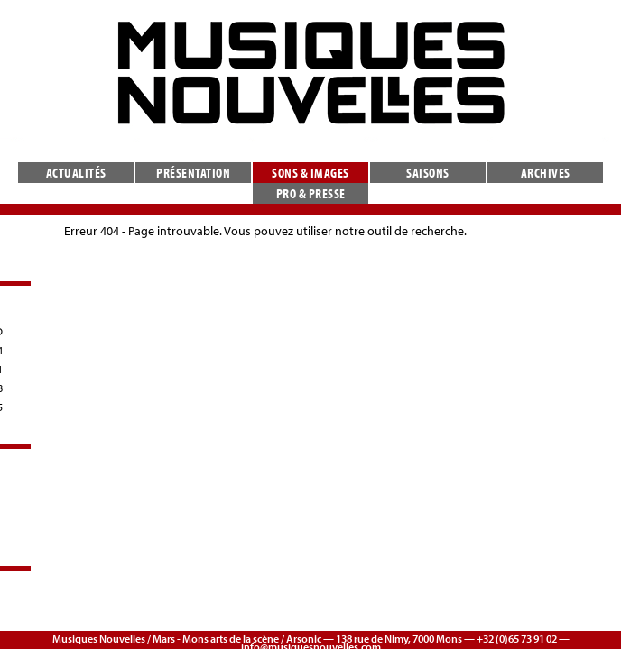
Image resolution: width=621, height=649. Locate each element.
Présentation (193, 172)
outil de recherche (415, 231)
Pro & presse (311, 193)
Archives (545, 172)
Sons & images (310, 172)
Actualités (76, 172)
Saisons (428, 172)
